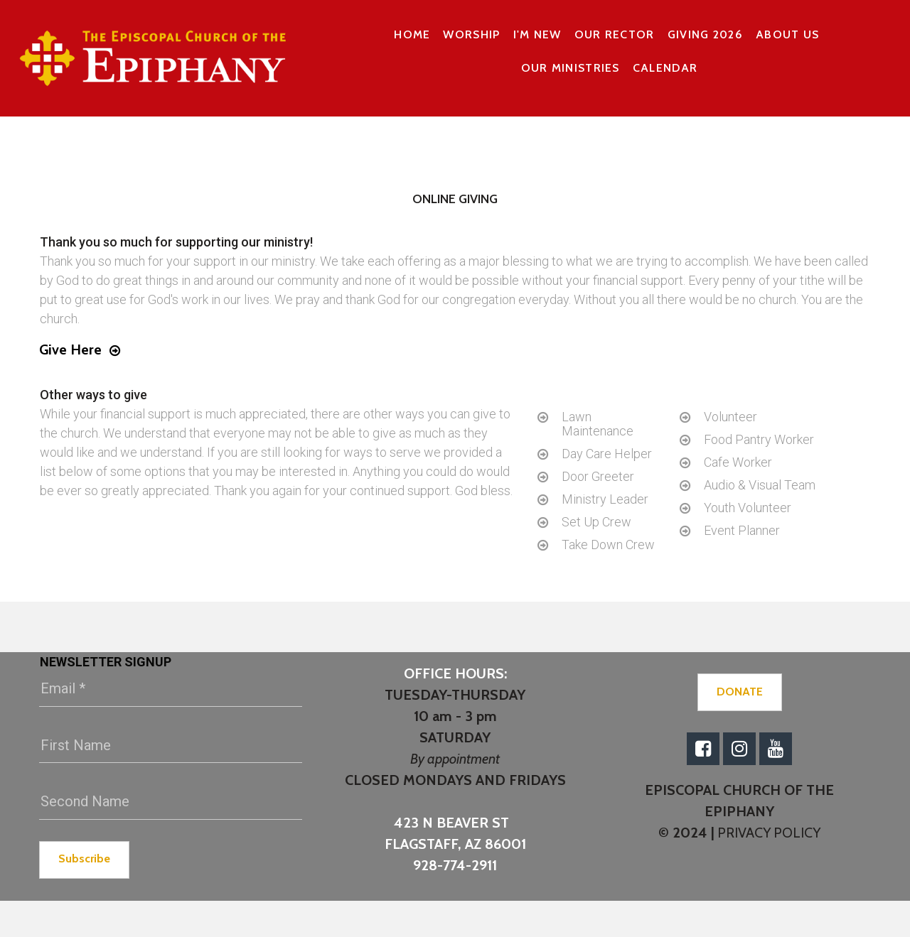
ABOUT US (787, 34)
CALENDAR (665, 68)
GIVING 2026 (705, 34)
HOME (412, 34)
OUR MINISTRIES (570, 68)
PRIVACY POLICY (768, 832)
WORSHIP (471, 34)
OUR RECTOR (614, 34)
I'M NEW (537, 34)
